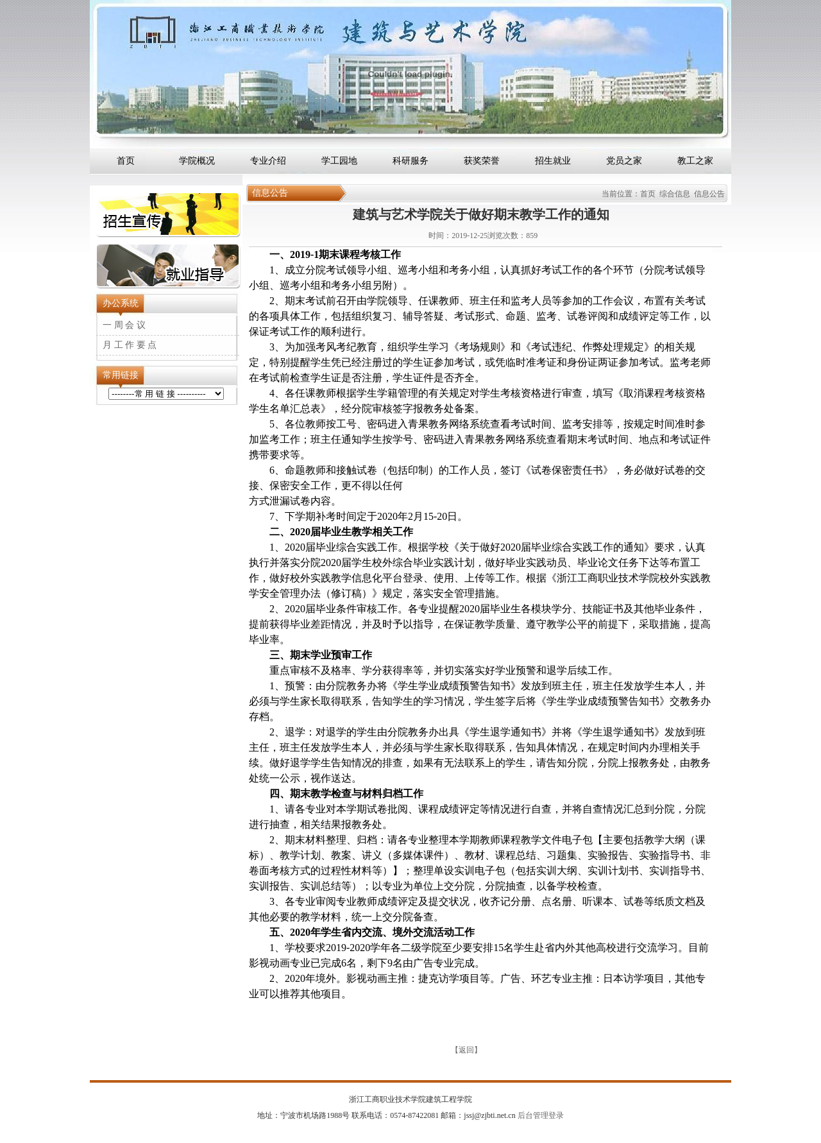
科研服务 (410, 161)
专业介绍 (268, 161)
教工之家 (695, 161)
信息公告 (709, 193)
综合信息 (674, 193)
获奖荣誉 (482, 161)
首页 (126, 161)
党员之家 (624, 161)
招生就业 (553, 161)
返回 (466, 1049)
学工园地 (339, 161)
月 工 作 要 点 (130, 345)
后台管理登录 (540, 1115)
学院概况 (197, 161)
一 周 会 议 (124, 325)
